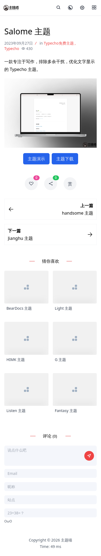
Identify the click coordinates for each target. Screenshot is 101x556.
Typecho (11, 48)
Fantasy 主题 (66, 410)
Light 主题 (63, 308)
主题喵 (66, 540)
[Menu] (94, 8)
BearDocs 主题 (19, 308)
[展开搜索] (58, 8)
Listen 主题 (16, 410)
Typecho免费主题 (59, 43)
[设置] (82, 8)
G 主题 (60, 359)
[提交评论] (89, 456)
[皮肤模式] (70, 8)
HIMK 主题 (15, 359)
